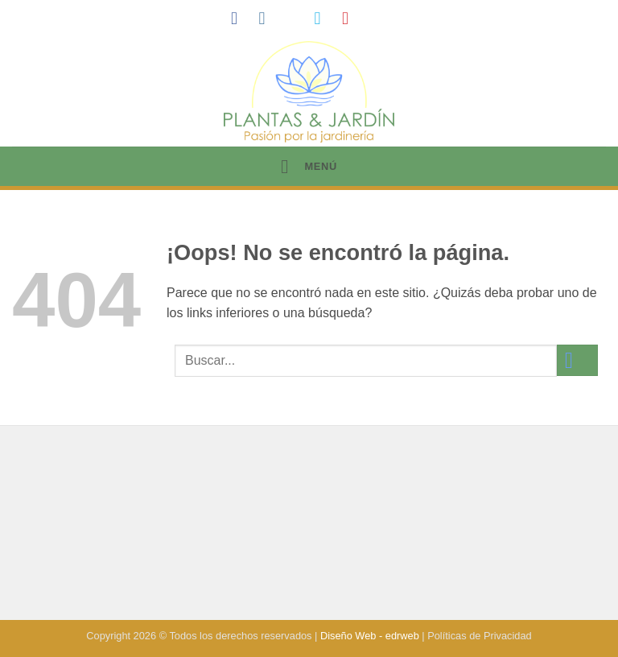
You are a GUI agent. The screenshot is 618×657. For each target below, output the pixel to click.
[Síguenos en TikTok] (295, 18)
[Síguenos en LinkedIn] (379, 18)
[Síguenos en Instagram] (267, 18)
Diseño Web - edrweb (369, 636)
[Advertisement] (309, 525)
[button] (309, 166)
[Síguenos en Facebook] (240, 18)
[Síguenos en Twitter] (323, 18)
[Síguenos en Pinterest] (351, 18)
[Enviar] (577, 360)
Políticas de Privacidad (479, 636)
